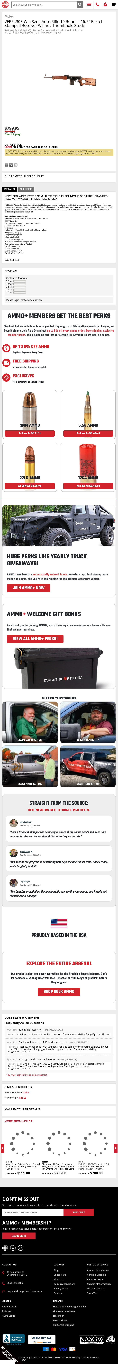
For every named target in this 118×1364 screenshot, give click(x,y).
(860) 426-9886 (97, 5)
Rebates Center (95, 1279)
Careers (58, 1293)
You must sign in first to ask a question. (27, 1074)
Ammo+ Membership (98, 1270)
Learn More (18, 1235)
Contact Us (60, 1274)
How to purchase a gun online (69, 1306)
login (8, 147)
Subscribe (79, 1212)
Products (89, 5)
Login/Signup (105, 5)
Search (80, 4)
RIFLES (22, 1097)
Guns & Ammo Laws (64, 1311)
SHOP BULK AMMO (59, 991)
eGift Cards (8, 1315)
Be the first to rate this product (49, 30)
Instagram (5, 1248)
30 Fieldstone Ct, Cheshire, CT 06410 (17, 1273)
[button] (11, 1352)
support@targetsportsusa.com (25, 1291)
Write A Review (75, 30)
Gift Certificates (96, 1288)
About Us (59, 1279)
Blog (56, 1270)
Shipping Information (99, 1283)
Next (116, 1148)
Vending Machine (96, 1274)
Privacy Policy (61, 1288)
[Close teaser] (24, 1359)
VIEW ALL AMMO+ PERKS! (35, 639)
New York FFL (60, 1320)
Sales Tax (92, 1293)
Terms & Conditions (64, 1283)
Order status (9, 1306)
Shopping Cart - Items (113, 5)
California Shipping (63, 1324)
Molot (25, 1092)
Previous (2, 1148)
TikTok (20, 1248)
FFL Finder (58, 1315)
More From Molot (18, 1121)
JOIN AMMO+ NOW (29, 588)
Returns (6, 1311)
